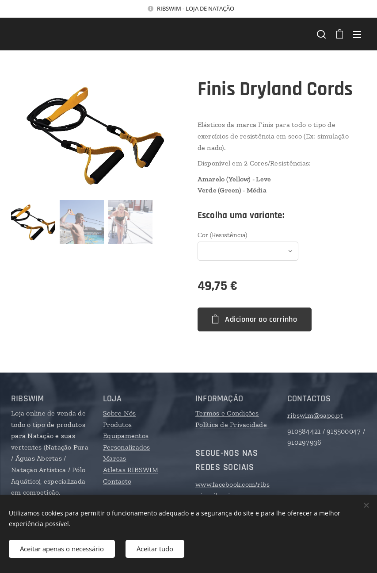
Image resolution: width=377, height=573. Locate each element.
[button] (321, 34)
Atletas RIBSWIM (130, 469)
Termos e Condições (227, 413)
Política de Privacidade (232, 424)
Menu (357, 34)
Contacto (117, 481)
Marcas (114, 458)
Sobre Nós (119, 413)
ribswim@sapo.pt (315, 415)
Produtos (117, 424)
